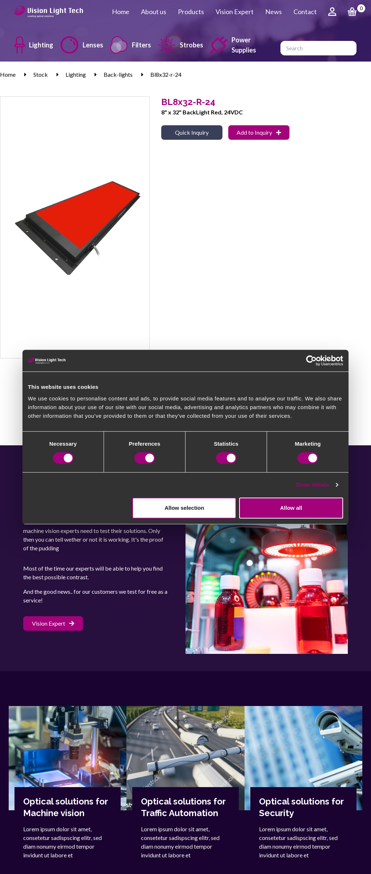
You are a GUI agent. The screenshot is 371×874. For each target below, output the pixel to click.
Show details (312, 485)
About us (153, 12)
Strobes (178, 45)
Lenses (80, 45)
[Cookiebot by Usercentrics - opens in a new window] (311, 360)
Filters (128, 45)
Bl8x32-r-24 (166, 74)
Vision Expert (235, 12)
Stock (40, 74)
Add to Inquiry (259, 132)
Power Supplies (233, 45)
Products (191, 12)
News (273, 12)
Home (120, 12)
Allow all (291, 508)
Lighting (31, 45)
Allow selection (184, 508)
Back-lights (118, 74)
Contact (305, 12)
